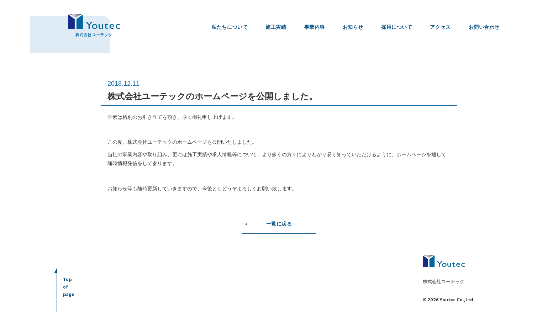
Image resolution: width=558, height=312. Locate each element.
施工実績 (275, 27)
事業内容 (314, 27)
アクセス (440, 27)
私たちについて (229, 27)
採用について (396, 27)
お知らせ (353, 27)
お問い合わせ (484, 27)
